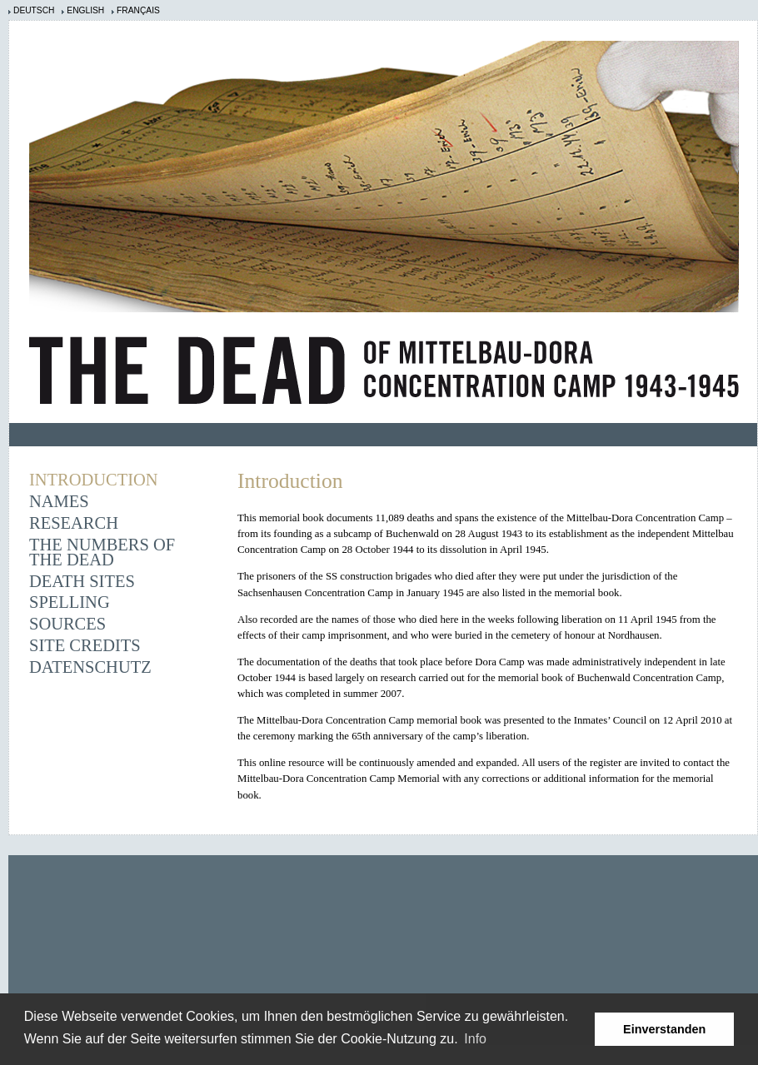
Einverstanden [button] (664, 1029)
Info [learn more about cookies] (475, 1039)
